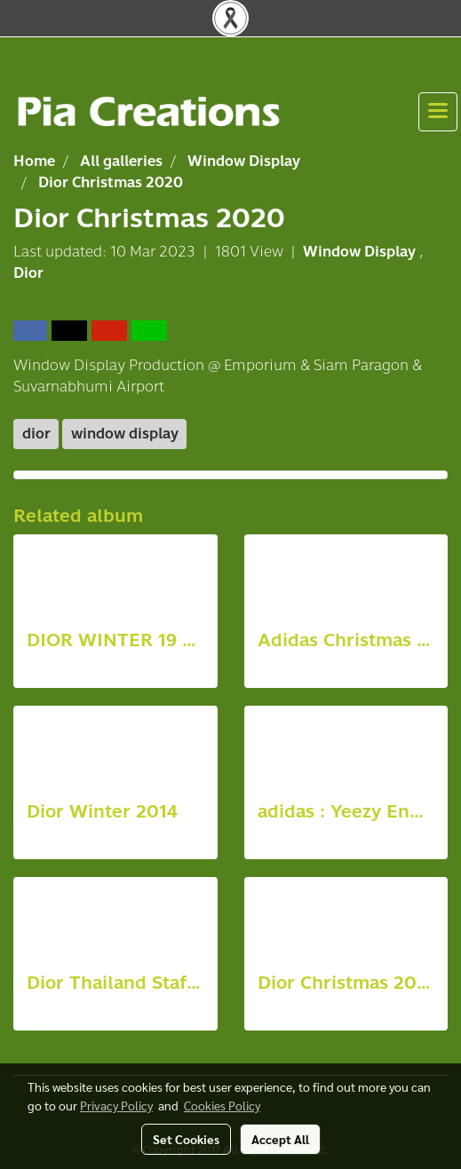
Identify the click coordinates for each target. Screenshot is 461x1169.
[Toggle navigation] (437, 111)
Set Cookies (186, 1139)
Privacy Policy (116, 1105)
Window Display (361, 252)
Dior (28, 273)
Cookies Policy (222, 1105)
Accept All (280, 1139)
